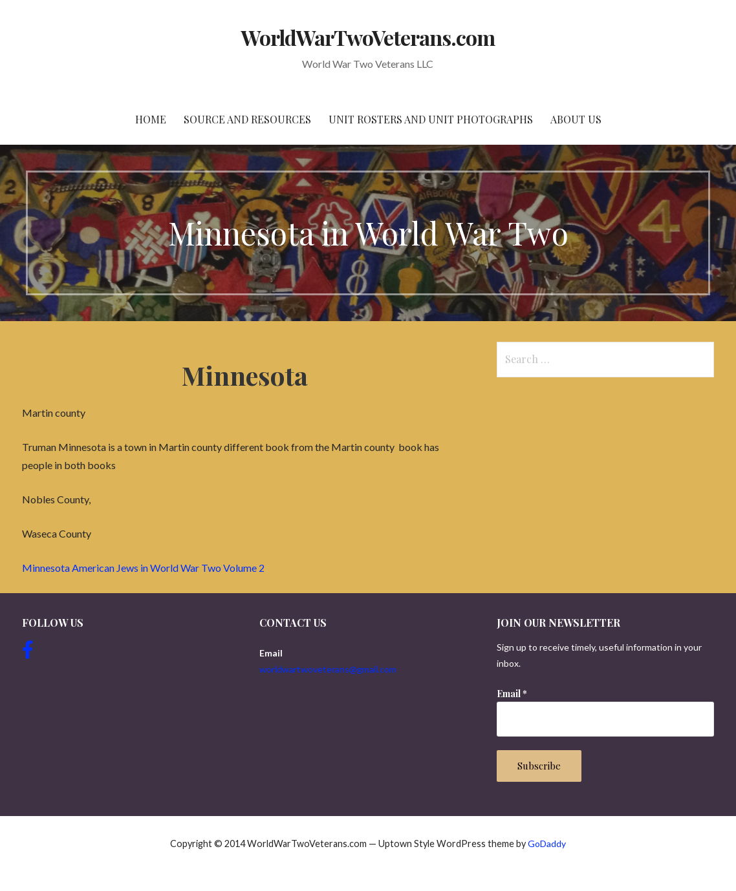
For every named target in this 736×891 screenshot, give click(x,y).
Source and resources (247, 119)
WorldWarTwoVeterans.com (368, 37)
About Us (575, 119)
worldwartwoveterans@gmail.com (327, 669)
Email (512, 693)
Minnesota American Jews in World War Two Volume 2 (143, 567)
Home (150, 119)
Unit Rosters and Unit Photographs (431, 119)
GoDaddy (547, 843)
